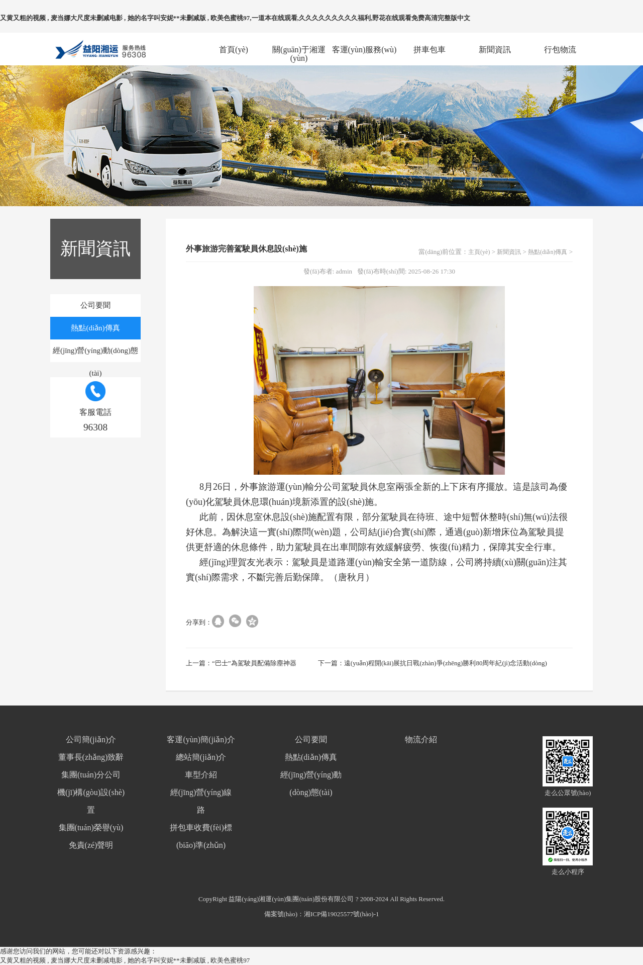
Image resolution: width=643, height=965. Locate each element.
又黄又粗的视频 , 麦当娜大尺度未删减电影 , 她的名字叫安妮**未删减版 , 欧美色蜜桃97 (125, 960)
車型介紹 (201, 774)
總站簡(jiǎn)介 (201, 757)
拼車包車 (429, 49)
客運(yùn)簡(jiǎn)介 (201, 739)
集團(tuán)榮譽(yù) (91, 827)
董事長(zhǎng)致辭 (91, 757)
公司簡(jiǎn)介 (91, 739)
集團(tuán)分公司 (91, 774)
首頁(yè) (233, 49)
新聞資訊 (495, 49)
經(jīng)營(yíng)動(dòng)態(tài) (95, 354)
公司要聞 (95, 305)
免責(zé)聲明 (91, 845)
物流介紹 (421, 739)
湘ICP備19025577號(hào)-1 (341, 914)
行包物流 (560, 49)
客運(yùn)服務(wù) (364, 49)
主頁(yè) (479, 251)
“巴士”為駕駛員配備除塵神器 (254, 663)
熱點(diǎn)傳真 (95, 328)
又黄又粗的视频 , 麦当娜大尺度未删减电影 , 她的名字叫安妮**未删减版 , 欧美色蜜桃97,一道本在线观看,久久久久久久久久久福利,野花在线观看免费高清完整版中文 (235, 18)
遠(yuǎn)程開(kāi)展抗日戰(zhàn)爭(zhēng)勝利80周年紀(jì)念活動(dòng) (445, 663)
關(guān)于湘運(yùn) (299, 49)
